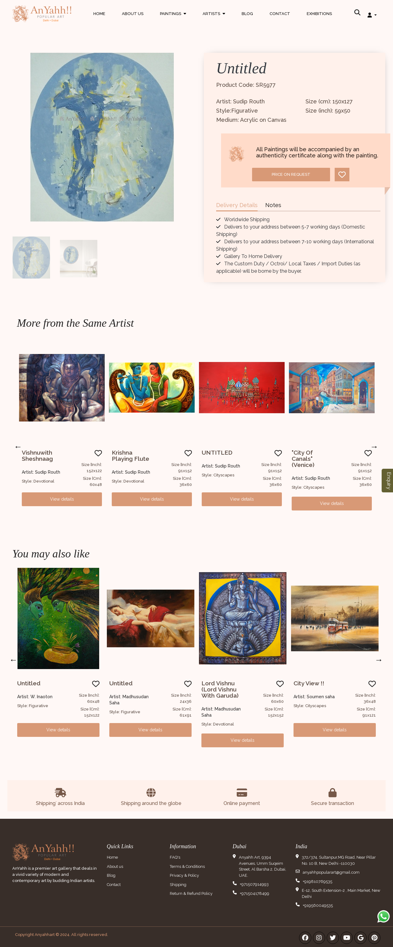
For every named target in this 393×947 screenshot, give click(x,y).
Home (99, 13)
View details (62, 499)
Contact (280, 13)
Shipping (178, 884)
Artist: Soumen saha (314, 696)
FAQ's (175, 857)
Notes (273, 205)
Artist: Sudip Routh (41, 472)
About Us (132, 13)
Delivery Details (237, 205)
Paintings (173, 19)
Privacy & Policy (184, 875)
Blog (247, 13)
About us (115, 866)
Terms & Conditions (187, 866)
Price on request (291, 174)
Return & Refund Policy (191, 893)
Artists (214, 19)
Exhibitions (319, 13)
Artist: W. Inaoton (35, 696)
